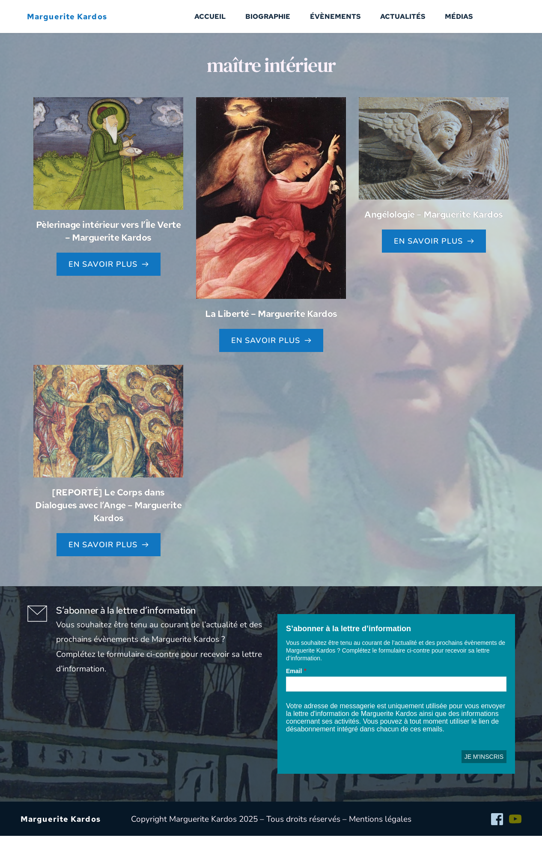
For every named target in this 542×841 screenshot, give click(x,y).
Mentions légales (380, 824)
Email (294, 676)
